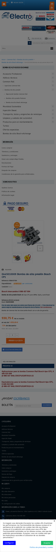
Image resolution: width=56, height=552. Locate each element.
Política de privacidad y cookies (41, 547)
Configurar (9, 543)
